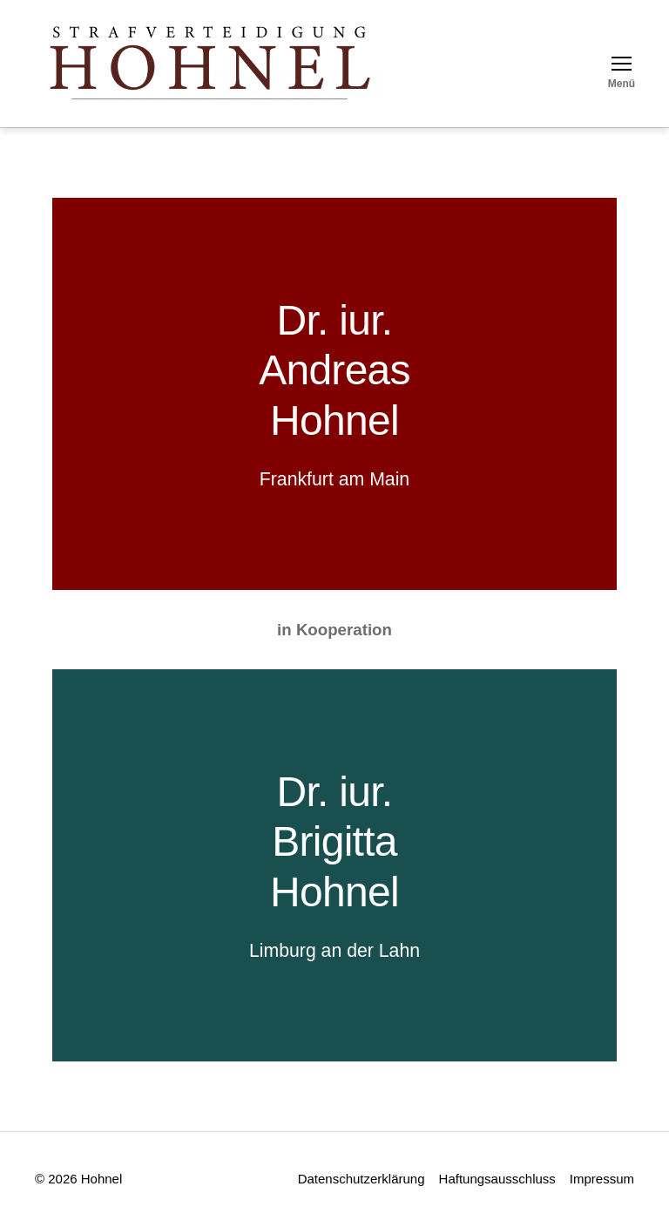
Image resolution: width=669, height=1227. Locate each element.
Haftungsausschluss (497, 1178)
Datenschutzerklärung (361, 1178)
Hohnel (334, 420)
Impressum (602, 1178)
